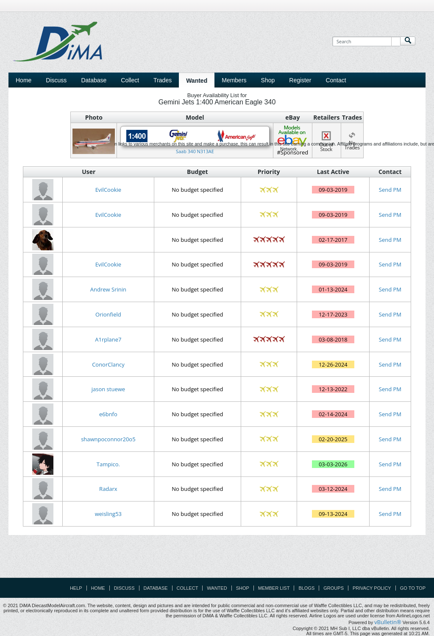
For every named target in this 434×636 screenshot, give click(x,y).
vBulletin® (387, 622)
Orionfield (108, 314)
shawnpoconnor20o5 (108, 439)
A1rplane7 (108, 339)
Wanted (217, 588)
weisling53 (108, 514)
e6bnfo (108, 414)
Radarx (108, 489)
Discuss (56, 80)
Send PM (390, 189)
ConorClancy (108, 364)
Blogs (306, 588)
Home (23, 80)
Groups (333, 588)
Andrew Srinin (108, 289)
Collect (187, 588)
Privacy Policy (372, 588)
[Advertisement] (217, 558)
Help (76, 588)
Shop (242, 588)
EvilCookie (108, 189)
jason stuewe (108, 389)
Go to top (413, 588)
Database (156, 588)
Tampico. (108, 464)
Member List (274, 588)
